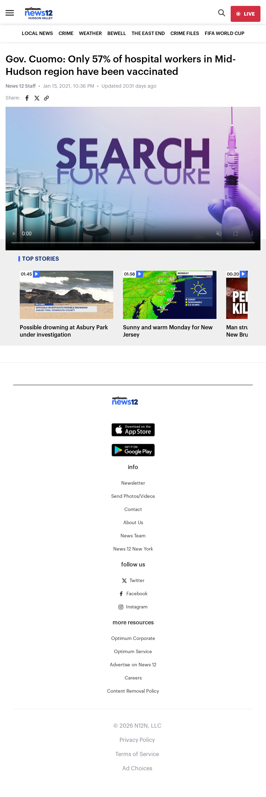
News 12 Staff (21, 86)
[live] (245, 14)
